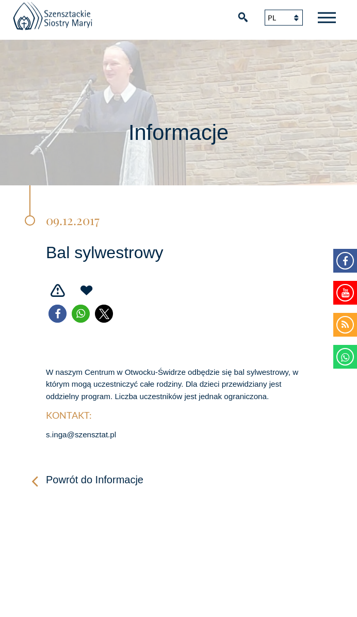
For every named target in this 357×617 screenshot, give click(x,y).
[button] (57, 314)
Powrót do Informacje (94, 479)
